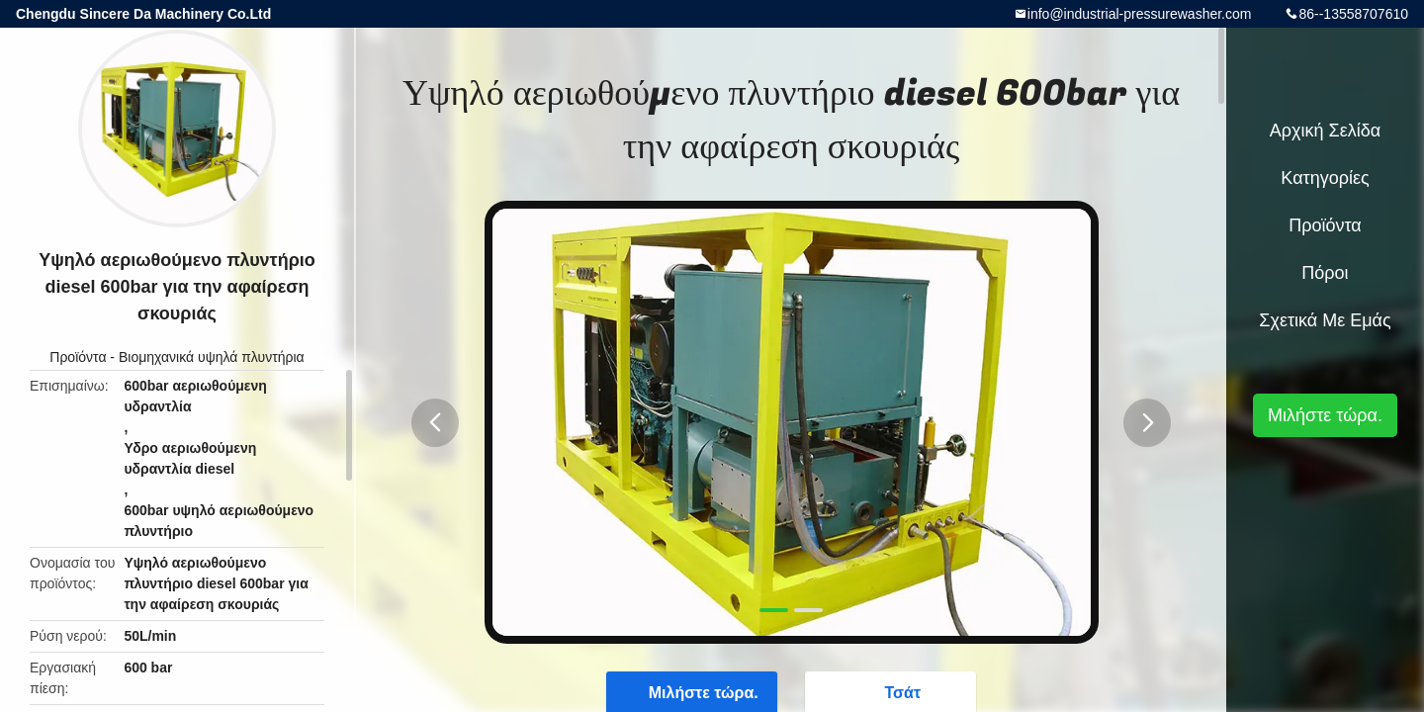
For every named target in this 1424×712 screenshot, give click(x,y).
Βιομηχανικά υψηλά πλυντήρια (212, 357)
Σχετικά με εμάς (1324, 320)
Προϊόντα (77, 357)
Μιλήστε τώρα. (1325, 415)
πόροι (1324, 273)
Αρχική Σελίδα (1325, 130)
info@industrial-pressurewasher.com (1139, 14)
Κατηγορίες (1325, 178)
